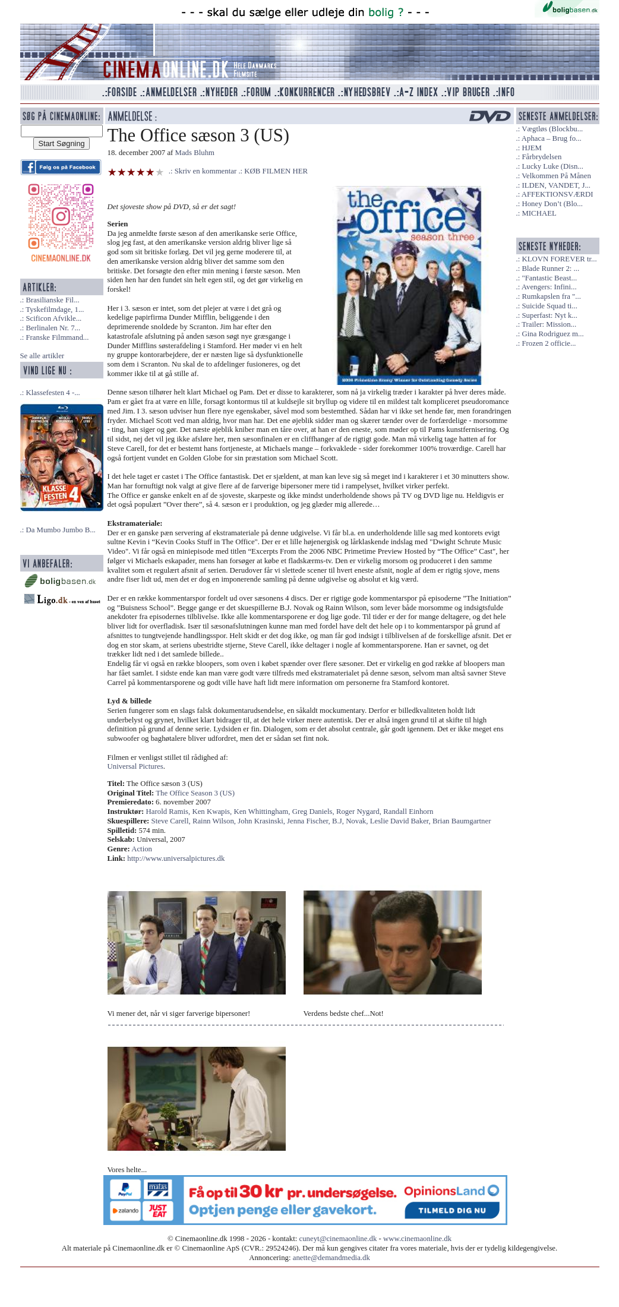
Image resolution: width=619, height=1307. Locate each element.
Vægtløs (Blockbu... (552, 129)
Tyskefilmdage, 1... (55, 309)
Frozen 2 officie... (549, 343)
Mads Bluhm (194, 153)
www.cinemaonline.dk (417, 1239)
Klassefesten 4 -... (53, 393)
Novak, (358, 821)
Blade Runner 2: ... (550, 268)
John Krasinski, (262, 821)
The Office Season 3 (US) (195, 793)
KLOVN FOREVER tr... (559, 259)
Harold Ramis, (169, 811)
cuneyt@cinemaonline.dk (338, 1239)
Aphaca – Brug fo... (552, 138)
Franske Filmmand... (57, 337)
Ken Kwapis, (212, 811)
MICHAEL (539, 213)
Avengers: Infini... (549, 287)
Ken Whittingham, (262, 811)
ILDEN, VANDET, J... (556, 185)
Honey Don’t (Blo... (552, 204)
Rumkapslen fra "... (551, 296)
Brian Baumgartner (461, 821)
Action (141, 849)
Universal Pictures (135, 766)
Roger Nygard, (359, 811)
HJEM (531, 148)
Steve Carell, (171, 821)
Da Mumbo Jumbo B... (60, 530)
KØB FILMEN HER (276, 171)
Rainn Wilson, (215, 821)
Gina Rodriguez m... (552, 334)
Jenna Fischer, (309, 821)
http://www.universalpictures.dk (176, 858)
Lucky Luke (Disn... (552, 166)
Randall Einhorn (408, 811)
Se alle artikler (42, 356)
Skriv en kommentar (206, 171)
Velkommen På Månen (556, 176)
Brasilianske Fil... (52, 300)
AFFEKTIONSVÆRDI (557, 194)
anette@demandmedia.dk (331, 1258)
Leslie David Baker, (401, 821)
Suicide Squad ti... (549, 306)
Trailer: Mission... (549, 324)
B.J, (339, 821)
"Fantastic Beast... (549, 278)
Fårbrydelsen (541, 157)
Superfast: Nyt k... (549, 315)
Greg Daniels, (314, 811)
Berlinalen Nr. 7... (53, 328)
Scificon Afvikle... (53, 318)
